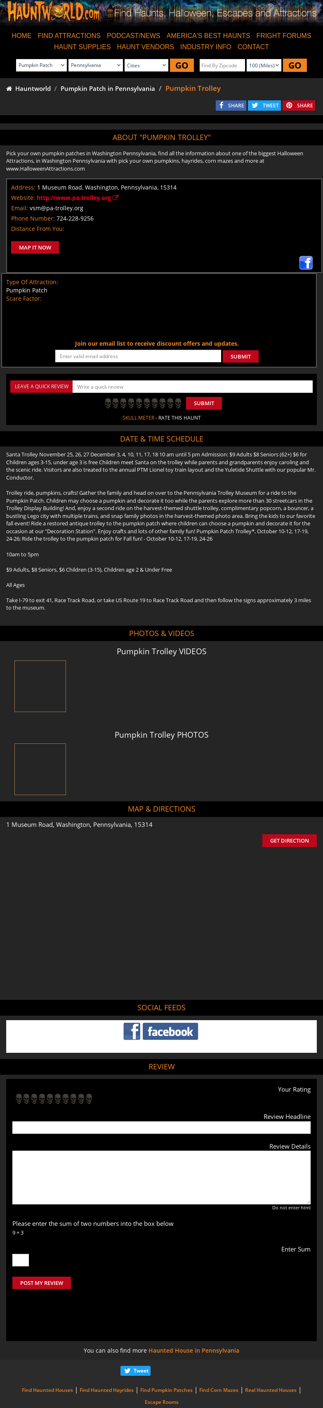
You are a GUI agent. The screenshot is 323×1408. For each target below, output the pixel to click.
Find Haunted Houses (47, 1355)
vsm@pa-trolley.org (56, 208)
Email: (19, 208)
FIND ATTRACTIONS (69, 35)
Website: (23, 198)
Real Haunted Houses (271, 1355)
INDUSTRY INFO (205, 46)
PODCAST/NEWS (133, 35)
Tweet (141, 1335)
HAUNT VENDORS (145, 46)
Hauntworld (28, 88)
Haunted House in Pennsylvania (194, 1316)
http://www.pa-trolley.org (77, 198)
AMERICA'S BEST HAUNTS (208, 35)
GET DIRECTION (289, 840)
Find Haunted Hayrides (107, 1355)
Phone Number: (33, 218)
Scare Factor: (24, 298)
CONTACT (253, 46)
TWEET (271, 105)
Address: (23, 187)
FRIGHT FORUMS (284, 35)
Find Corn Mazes (218, 1355)
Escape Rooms (162, 1367)
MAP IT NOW (35, 247)
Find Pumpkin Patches (166, 1355)
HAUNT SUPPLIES (82, 46)
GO (182, 65)
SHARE (236, 105)
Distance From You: (37, 229)
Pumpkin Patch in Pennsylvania (108, 88)
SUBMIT (241, 356)
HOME (21, 35)
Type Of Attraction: (32, 282)
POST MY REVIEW (41, 1283)
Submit (204, 403)
